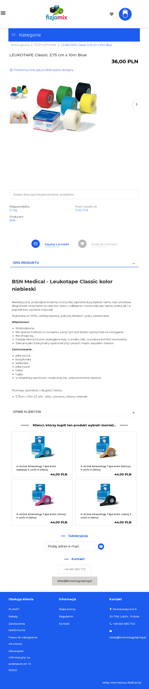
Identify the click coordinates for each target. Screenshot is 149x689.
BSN (12, 220)
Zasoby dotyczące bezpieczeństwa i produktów (43, 194)
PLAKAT (14, 609)
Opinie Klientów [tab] (27, 412)
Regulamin (66, 616)
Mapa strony (67, 609)
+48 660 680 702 (75, 569)
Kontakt (64, 623)
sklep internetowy (114, 682)
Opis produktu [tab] (26, 263)
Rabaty (13, 616)
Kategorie (26, 35)
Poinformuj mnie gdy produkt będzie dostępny (44, 69)
